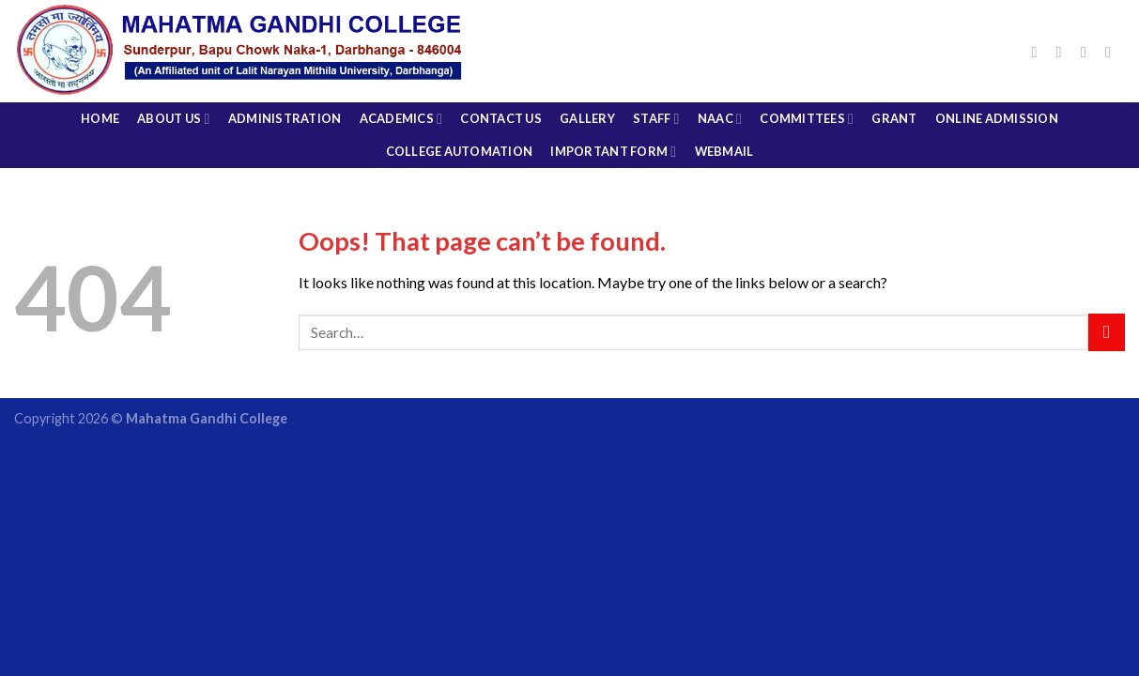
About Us (173, 119)
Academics (401, 119)
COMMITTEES (807, 119)
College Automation (459, 151)
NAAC (720, 119)
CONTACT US (501, 118)
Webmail (724, 151)
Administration (285, 118)
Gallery (587, 118)
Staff (656, 119)
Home (100, 118)
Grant (893, 118)
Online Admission (996, 118)
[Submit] (1106, 332)
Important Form (613, 152)
